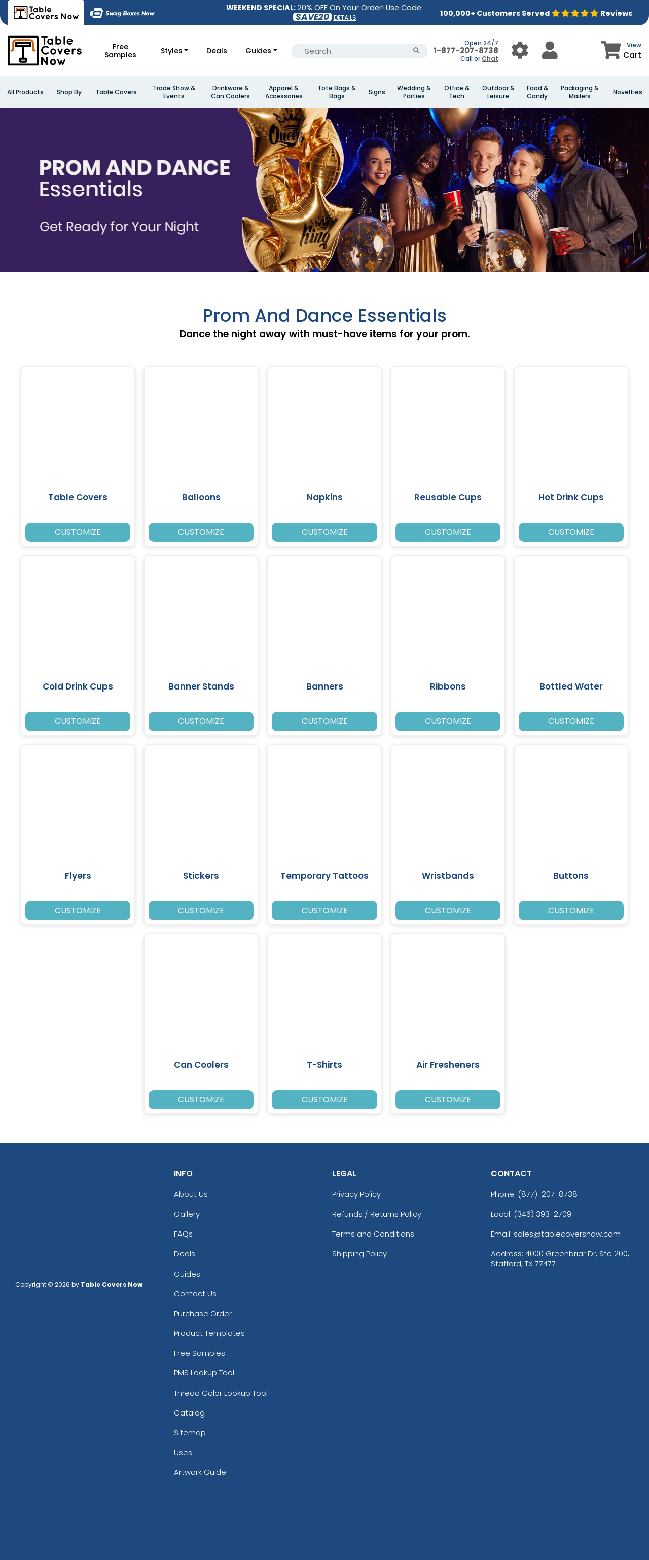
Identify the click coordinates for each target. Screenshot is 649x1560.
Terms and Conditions (373, 1233)
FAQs (183, 1233)
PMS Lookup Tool (204, 1372)
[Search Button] (416, 51)
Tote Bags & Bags (336, 92)
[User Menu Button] (520, 50)
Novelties (627, 92)
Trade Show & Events (174, 92)
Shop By (69, 92)
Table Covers (116, 92)
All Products (25, 92)
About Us (191, 1194)
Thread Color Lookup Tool (221, 1393)
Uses (183, 1452)
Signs (377, 92)
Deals (216, 51)
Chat (490, 58)
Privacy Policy (356, 1194)
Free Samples (120, 51)
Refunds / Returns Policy (376, 1214)
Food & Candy (537, 92)
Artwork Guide (200, 1472)
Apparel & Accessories (284, 92)
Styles (172, 51)
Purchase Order (203, 1313)
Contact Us (195, 1293)
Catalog (189, 1412)
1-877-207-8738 (466, 50)
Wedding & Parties (414, 92)
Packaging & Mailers (580, 92)
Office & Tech (457, 92)
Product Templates (209, 1333)
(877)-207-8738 (548, 1194)
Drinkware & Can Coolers (230, 92)
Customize (78, 532)
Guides (258, 51)
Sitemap (190, 1432)
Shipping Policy (359, 1253)
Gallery (187, 1214)
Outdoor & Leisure (498, 92)
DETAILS (345, 17)
